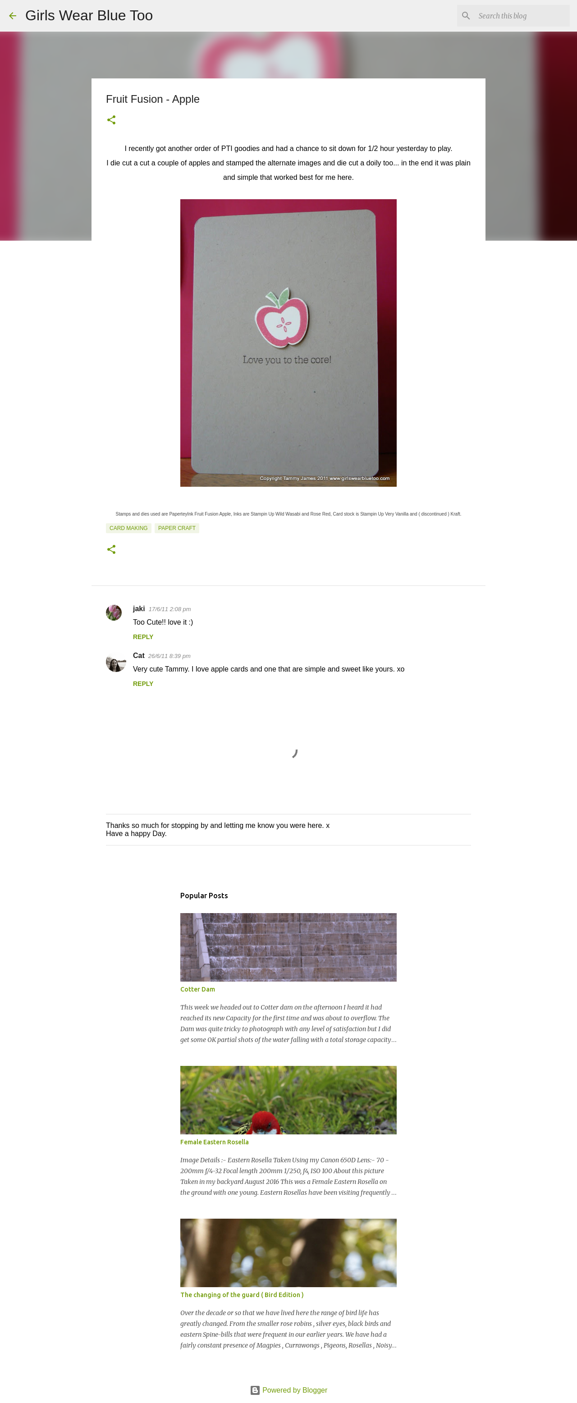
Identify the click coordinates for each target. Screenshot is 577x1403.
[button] (111, 120)
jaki (139, 608)
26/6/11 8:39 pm (169, 656)
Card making (129, 528)
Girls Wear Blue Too (89, 15)
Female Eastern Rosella (214, 1142)
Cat (139, 655)
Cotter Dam (197, 989)
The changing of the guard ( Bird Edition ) (242, 1294)
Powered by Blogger (289, 1390)
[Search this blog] (522, 16)
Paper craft (177, 528)
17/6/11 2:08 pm (170, 609)
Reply (143, 636)
